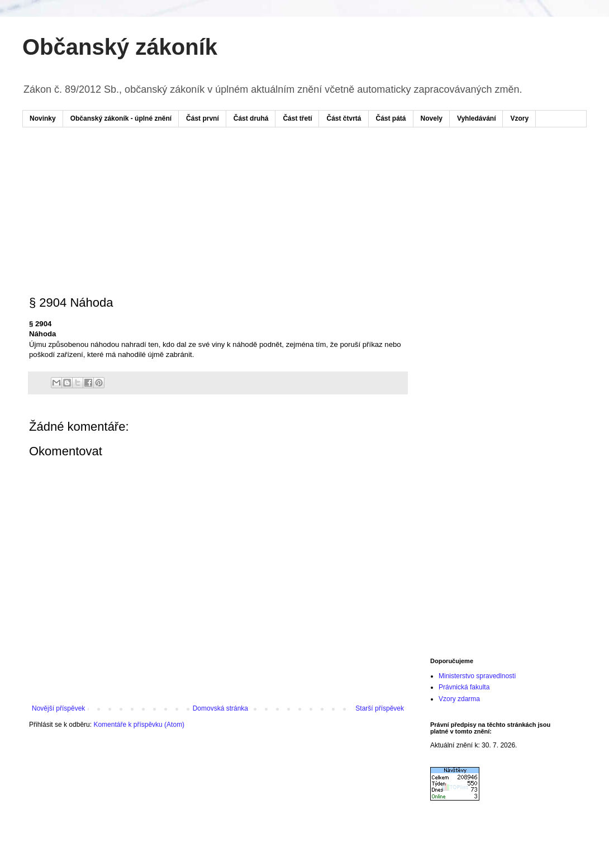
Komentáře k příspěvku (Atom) (138, 724)
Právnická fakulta (464, 687)
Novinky (43, 118)
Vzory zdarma (459, 699)
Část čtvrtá (343, 118)
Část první (202, 118)
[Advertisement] (242, 169)
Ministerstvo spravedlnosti (477, 676)
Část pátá (391, 118)
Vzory (519, 118)
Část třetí (297, 118)
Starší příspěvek (379, 708)
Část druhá (251, 118)
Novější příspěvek (58, 708)
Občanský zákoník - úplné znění (121, 118)
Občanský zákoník (119, 47)
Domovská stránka (220, 708)
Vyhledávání (476, 118)
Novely (432, 118)
